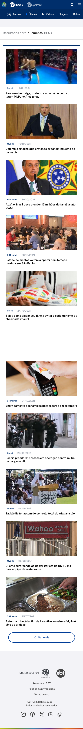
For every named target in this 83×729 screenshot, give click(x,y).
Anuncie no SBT (41, 683)
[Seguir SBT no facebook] (32, 714)
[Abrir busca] (72, 4)
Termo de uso (41, 694)
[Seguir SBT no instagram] (23, 714)
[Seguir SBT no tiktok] (60, 714)
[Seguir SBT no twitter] (41, 714)
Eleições (63, 14)
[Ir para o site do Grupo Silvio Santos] (36, 673)
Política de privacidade (41, 688)
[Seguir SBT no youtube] (51, 714)
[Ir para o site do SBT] (60, 673)
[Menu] (79, 4)
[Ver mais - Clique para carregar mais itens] (41, 637)
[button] (41, 75)
